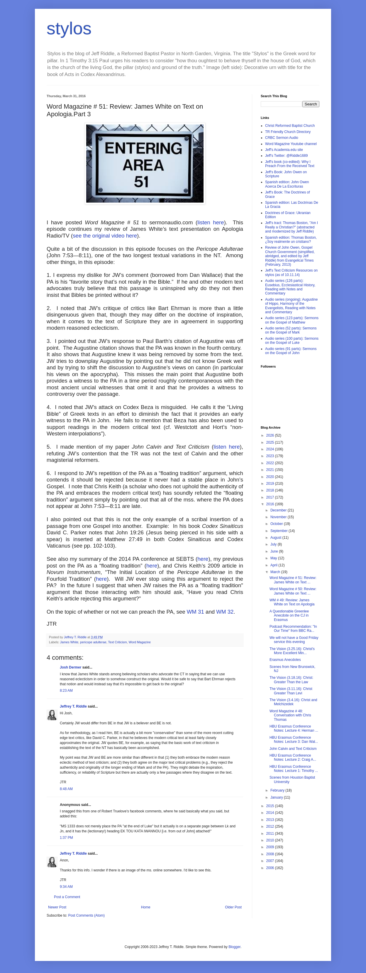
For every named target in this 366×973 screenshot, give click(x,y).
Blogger (234, 947)
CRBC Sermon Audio (281, 138)
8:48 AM (66, 789)
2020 (270, 477)
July (274, 544)
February (277, 790)
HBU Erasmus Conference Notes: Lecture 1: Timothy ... (294, 769)
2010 (270, 840)
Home (145, 907)
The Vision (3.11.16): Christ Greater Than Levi (291, 691)
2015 (270, 806)
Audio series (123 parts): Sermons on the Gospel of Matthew (291, 320)
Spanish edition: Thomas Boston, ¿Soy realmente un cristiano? (291, 239)
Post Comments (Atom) (86, 915)
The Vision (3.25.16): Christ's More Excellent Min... (292, 651)
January (277, 797)
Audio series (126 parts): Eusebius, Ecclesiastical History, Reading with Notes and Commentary (290, 287)
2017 (270, 497)
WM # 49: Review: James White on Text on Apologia (292, 602)
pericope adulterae (93, 642)
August (276, 538)
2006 (270, 868)
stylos (69, 28)
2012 (270, 826)
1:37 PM (66, 838)
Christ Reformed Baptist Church (290, 126)
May (274, 558)
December (279, 510)
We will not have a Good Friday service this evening (294, 640)
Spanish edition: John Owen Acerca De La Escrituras (287, 184)
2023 (270, 456)
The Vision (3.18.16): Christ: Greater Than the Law (291, 680)
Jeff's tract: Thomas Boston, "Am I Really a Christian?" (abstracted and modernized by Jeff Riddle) (291, 227)
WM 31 (195, 612)
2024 (270, 449)
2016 (270, 504)
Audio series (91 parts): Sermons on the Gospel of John (290, 351)
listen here (210, 222)
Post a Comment (67, 897)
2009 (270, 847)
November (279, 517)
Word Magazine (140, 642)
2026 (270, 435)
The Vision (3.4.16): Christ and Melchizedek (293, 702)
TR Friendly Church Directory (288, 132)
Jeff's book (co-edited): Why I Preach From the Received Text (289, 164)
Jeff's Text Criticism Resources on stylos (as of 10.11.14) (291, 272)
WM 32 (224, 612)
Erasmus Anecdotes (285, 660)
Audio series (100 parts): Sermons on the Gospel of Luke (291, 340)
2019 (270, 484)
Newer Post (57, 907)
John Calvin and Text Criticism (293, 749)
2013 (270, 820)
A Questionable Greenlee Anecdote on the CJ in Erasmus (289, 615)
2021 (270, 470)
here (202, 559)
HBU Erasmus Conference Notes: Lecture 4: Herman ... (294, 728)
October (277, 524)
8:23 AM (66, 690)
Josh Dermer (70, 667)
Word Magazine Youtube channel (291, 144)
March (275, 572)
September (279, 531)
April (274, 565)
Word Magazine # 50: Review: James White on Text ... (293, 591)
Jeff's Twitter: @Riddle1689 (286, 156)
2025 (270, 442)
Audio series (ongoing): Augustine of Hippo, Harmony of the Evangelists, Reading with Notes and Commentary (291, 305)
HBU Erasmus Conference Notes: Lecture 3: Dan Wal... (294, 739)
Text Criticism (117, 642)
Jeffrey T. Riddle (73, 706)
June (274, 551)
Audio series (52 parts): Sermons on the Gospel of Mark (290, 330)
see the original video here (105, 236)
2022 (270, 463)
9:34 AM (66, 887)
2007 (270, 861)
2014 (270, 813)
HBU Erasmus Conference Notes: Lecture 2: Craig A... (293, 757)
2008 (270, 854)
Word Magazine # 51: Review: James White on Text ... (293, 580)
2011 (270, 833)
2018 (270, 490)
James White (69, 642)
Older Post (233, 907)
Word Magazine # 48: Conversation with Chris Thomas (290, 715)
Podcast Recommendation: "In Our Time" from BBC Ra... (293, 628)
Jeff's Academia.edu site (284, 150)
